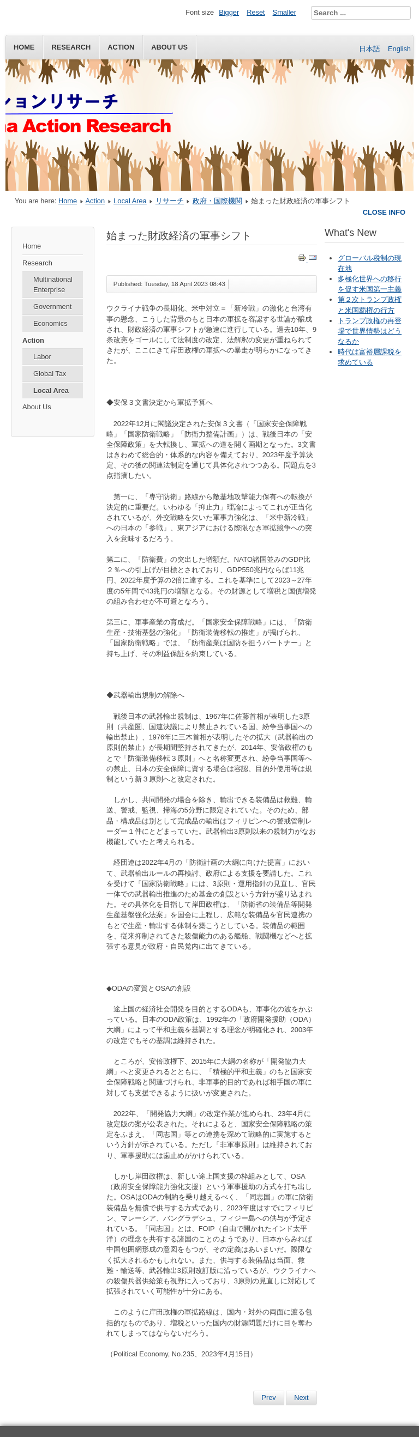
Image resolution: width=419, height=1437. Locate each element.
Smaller (284, 12)
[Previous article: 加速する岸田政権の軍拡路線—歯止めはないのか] (268, 1398)
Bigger (229, 12)
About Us (36, 407)
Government (52, 306)
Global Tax (49, 373)
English (399, 49)
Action (120, 47)
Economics (50, 323)
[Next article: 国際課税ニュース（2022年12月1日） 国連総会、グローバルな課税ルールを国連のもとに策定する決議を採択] (301, 1398)
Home (24, 47)
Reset (256, 12)
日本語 (370, 49)
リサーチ (169, 201)
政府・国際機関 (217, 201)
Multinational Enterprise (53, 284)
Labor (42, 357)
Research (71, 47)
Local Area (129, 201)
